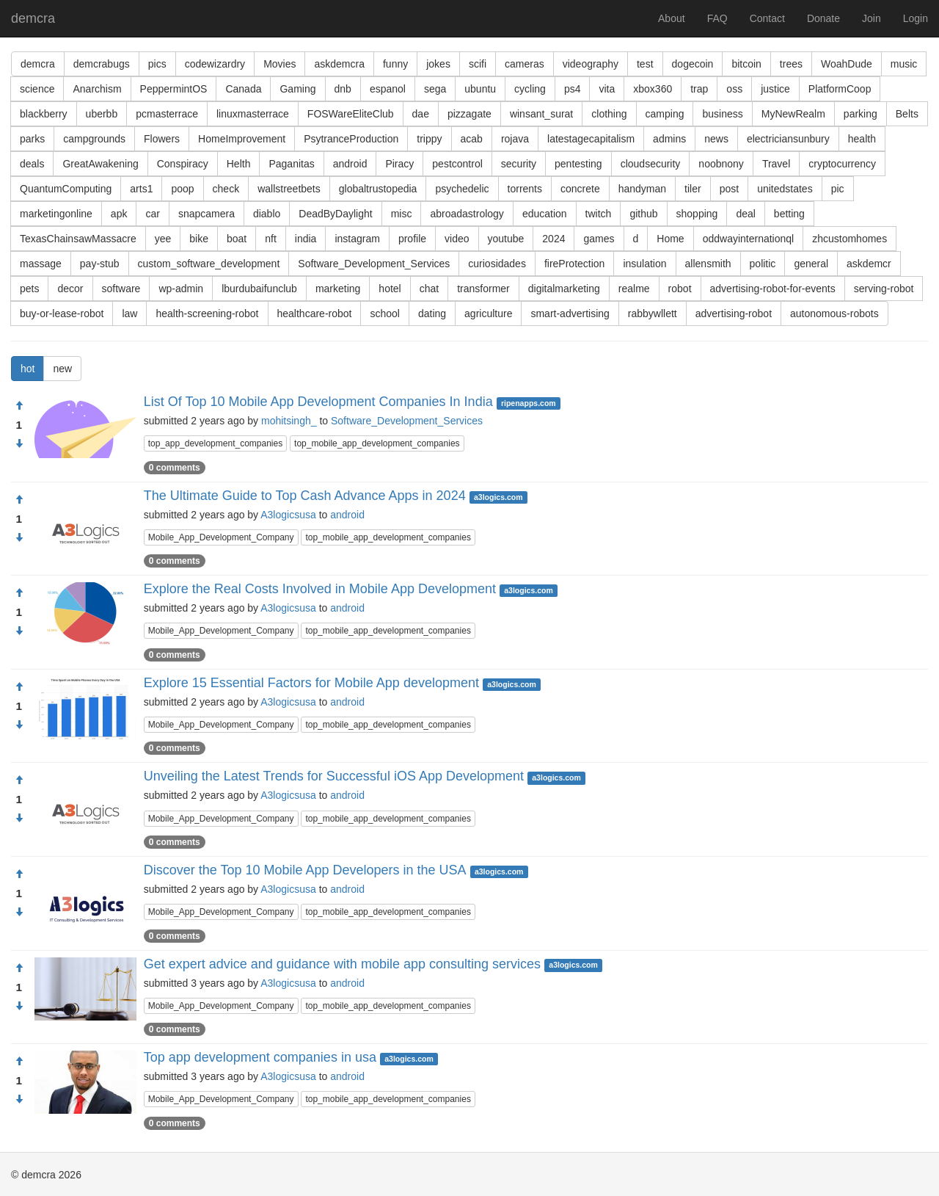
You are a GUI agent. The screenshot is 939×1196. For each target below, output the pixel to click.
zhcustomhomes (849, 238)
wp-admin (180, 288)
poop (182, 189)
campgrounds (94, 139)
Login (915, 18)
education (544, 214)
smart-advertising (569, 313)
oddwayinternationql (748, 238)
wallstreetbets (289, 189)
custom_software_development (209, 263)
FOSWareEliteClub (350, 114)
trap (699, 89)
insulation (644, 263)
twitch (598, 214)
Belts (907, 114)
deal (745, 214)
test (645, 64)
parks (32, 139)
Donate (823, 18)
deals (32, 164)
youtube (506, 238)
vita (607, 89)
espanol (388, 89)
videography (590, 64)
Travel (776, 164)
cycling (530, 89)
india (306, 238)
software (121, 288)
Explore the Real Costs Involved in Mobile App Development (320, 588)
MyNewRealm (793, 114)
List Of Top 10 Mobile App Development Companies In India (318, 401)
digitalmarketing (564, 288)
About (671, 18)
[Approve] (19, 406)
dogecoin (693, 64)
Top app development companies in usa (260, 1057)
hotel (390, 288)
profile (412, 238)
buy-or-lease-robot (61, 313)
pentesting (578, 164)
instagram (357, 238)
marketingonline (56, 214)
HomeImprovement (241, 139)
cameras (524, 64)
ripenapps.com (528, 403)
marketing (337, 288)
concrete (580, 189)
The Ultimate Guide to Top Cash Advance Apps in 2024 (305, 495)
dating (432, 313)
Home (670, 238)
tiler (692, 189)
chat (429, 288)
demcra (33, 18)
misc (401, 214)
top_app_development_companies (215, 443)
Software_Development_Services (374, 263)
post (729, 189)
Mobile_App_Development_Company (221, 537)
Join (871, 18)
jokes (438, 64)
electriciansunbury (788, 139)
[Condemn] (19, 444)
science (37, 89)
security (518, 164)
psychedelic (462, 189)
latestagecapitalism (591, 139)
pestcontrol (457, 164)
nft (271, 238)
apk (119, 214)
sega (435, 89)
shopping (697, 214)
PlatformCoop (840, 89)
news (716, 139)
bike (198, 238)
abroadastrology (466, 214)
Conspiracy (182, 164)
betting (789, 214)
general (811, 263)
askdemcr (869, 263)
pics (157, 64)
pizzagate (469, 114)
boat (236, 238)
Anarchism (97, 89)
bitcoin (746, 64)
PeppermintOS (174, 89)
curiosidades (497, 263)
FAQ (717, 18)
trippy (429, 139)
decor (70, 288)
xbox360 (652, 89)
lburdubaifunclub (259, 288)
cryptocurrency (842, 164)
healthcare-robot (314, 313)
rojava (515, 139)
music (904, 64)
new (62, 368)
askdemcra (339, 64)
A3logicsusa (288, 515)
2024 (553, 238)
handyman (642, 189)
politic (763, 263)
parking (860, 114)
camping (665, 114)
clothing (608, 114)
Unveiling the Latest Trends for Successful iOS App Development (334, 776)
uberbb (102, 114)
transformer (483, 288)
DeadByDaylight (335, 214)
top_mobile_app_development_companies (377, 443)
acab (472, 139)
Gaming (297, 89)
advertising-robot (733, 313)
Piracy (399, 164)
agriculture (488, 313)
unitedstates (785, 189)
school (384, 313)
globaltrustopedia (378, 189)
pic (837, 189)
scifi (477, 64)
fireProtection (574, 263)
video (457, 238)
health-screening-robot (207, 313)
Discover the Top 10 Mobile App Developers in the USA (305, 870)
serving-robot (884, 288)
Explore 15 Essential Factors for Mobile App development (311, 682)
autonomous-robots (834, 313)
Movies (279, 64)
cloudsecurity (651, 164)
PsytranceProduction (351, 139)
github (643, 214)
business (722, 114)
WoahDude (846, 64)
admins (669, 139)
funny (395, 64)
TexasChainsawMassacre (78, 238)
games (598, 238)
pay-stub (100, 263)
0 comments (174, 468)
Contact (767, 18)
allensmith (708, 263)
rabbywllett (652, 313)
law (129, 313)
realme (634, 288)
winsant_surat (541, 114)
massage (41, 263)
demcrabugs (101, 64)
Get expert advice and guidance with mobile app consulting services (342, 964)
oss (734, 89)
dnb (343, 89)
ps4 (572, 89)
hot (27, 368)
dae (420, 114)
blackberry (43, 114)
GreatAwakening (100, 164)
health (862, 139)
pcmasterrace (167, 114)
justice (775, 89)
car (152, 214)
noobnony (721, 164)
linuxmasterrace (252, 114)
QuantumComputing (66, 189)
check (226, 189)
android (350, 164)
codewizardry (215, 64)
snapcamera (206, 214)
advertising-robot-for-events (773, 288)
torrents (525, 189)
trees (791, 64)
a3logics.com (498, 497)
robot (680, 288)
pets (29, 288)
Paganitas (291, 164)
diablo (266, 214)
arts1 (141, 189)
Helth (239, 164)
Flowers (162, 139)
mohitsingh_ (289, 421)
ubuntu (480, 89)
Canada (243, 89)
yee (163, 238)
